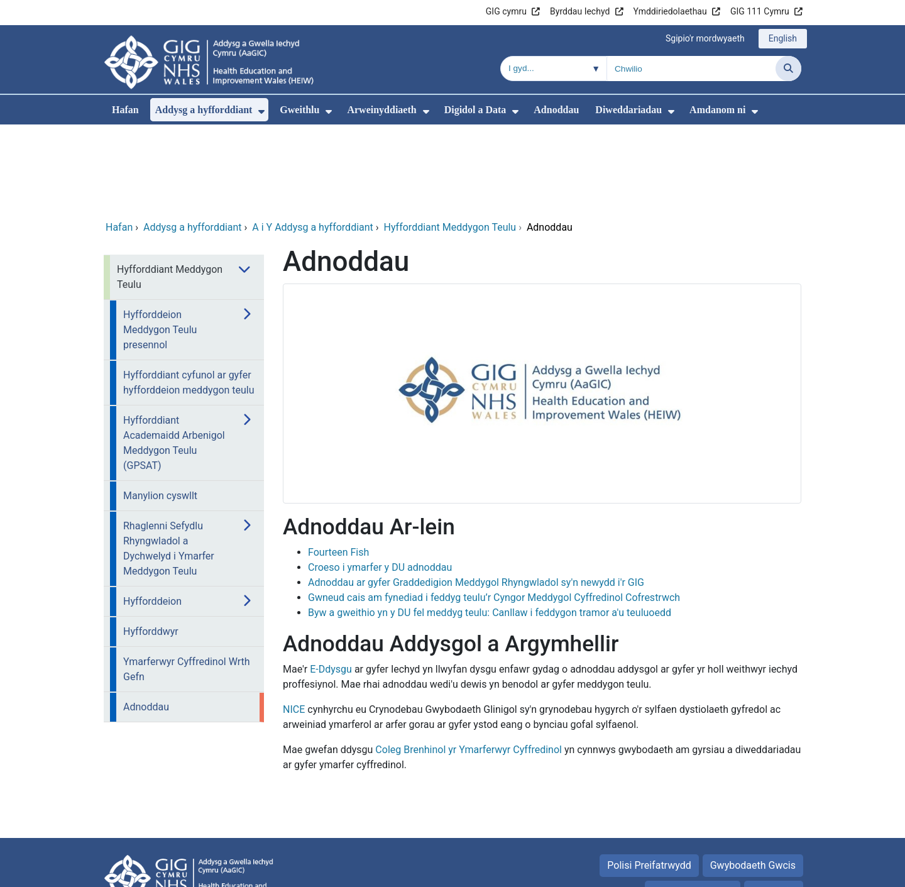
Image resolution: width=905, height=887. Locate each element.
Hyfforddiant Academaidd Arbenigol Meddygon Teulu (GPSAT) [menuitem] (174, 357)
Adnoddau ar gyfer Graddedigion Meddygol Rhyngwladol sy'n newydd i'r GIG (476, 497)
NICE (294, 624)
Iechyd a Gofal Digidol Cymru (723, 871)
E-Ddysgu (331, 584)
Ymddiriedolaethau (670, 11)
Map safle (774, 806)
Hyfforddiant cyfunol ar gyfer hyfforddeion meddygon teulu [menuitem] (189, 297)
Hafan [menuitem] (125, 109)
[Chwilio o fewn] (553, 68)
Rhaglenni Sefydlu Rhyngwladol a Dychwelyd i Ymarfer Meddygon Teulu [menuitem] (168, 463)
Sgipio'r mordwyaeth (705, 38)
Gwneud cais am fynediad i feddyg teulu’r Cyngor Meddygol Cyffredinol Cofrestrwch (494, 512)
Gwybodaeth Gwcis (753, 780)
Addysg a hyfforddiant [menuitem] (204, 109)
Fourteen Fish (338, 467)
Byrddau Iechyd (580, 11)
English (783, 38)
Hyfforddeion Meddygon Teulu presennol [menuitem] (160, 244)
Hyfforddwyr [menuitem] (150, 546)
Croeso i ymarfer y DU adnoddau (380, 482)
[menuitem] (261, 111)
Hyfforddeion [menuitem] (152, 516)
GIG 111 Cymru (759, 11)
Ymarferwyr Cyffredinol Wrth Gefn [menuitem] (186, 583)
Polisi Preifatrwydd (649, 780)
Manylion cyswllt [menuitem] (160, 410)
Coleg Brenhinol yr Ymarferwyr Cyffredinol (468, 664)
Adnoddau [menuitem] (556, 109)
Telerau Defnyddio (692, 806)
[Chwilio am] (691, 68)
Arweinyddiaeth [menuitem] (381, 109)
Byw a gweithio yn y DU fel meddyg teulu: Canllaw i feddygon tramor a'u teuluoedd (489, 527)
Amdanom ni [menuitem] (717, 109)
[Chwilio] (788, 68)
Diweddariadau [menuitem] (628, 109)
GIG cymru (506, 11)
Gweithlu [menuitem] (299, 109)
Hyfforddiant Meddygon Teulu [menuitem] (169, 191)
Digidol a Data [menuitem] (475, 109)
